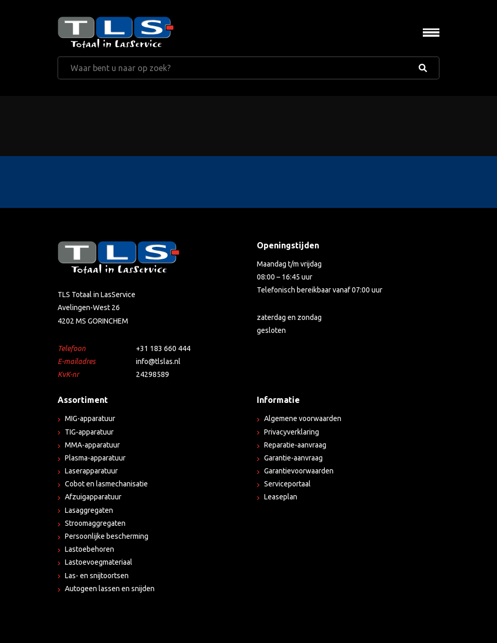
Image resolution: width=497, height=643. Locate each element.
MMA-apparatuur (92, 445)
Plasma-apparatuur (95, 458)
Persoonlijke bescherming (106, 536)
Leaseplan (280, 497)
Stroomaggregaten (95, 523)
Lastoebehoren (89, 549)
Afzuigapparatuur (93, 497)
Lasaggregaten (89, 510)
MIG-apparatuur (90, 418)
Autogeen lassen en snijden (110, 588)
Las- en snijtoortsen (97, 575)
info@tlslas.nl (158, 361)
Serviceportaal (287, 484)
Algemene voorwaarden (302, 418)
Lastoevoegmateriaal (98, 562)
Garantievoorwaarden (299, 471)
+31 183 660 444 (163, 348)
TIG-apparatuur (89, 432)
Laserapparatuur (91, 471)
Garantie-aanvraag (293, 458)
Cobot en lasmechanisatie (106, 484)
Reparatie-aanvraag (295, 445)
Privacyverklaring (291, 432)
